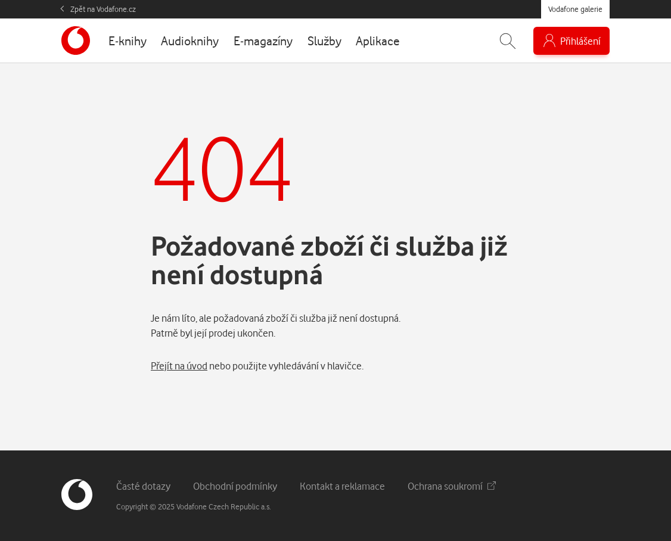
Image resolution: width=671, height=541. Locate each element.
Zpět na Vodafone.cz (103, 9)
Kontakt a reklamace (342, 486)
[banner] (75, 40)
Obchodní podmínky (235, 486)
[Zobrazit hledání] (507, 40)
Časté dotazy (143, 486)
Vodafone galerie (575, 9)
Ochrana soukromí (452, 486)
